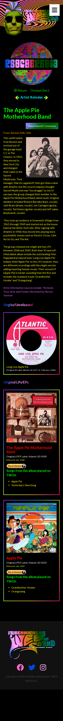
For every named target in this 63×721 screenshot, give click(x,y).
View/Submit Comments (42, 125)
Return (20, 90)
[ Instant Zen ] (40, 90)
